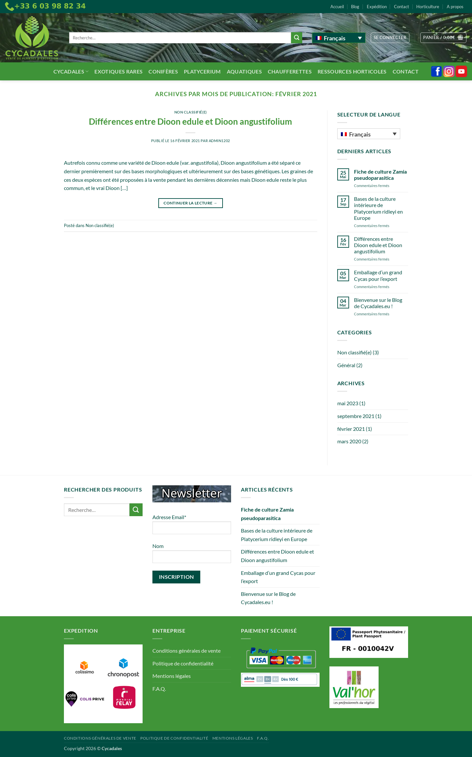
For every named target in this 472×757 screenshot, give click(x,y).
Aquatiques (244, 71)
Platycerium (202, 71)
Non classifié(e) (190, 112)
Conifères (163, 71)
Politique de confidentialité (182, 663)
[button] (390, 37)
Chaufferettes (290, 71)
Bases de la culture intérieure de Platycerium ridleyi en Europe (378, 208)
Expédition (377, 6)
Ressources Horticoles (352, 71)
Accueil (337, 6)
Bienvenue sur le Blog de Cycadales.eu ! (378, 303)
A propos (455, 6)
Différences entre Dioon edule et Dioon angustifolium (190, 121)
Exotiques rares (118, 71)
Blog (355, 6)
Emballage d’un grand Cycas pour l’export (378, 275)
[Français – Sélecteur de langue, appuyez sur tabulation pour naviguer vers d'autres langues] (338, 37)
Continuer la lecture (190, 203)
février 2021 (351, 429)
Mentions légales (171, 676)
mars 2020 (349, 441)
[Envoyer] (296, 37)
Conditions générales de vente (186, 650)
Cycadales (70, 71)
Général (346, 365)
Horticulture (427, 6)
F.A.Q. (159, 688)
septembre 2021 (355, 416)
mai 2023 (347, 403)
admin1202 (219, 140)
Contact (401, 6)
